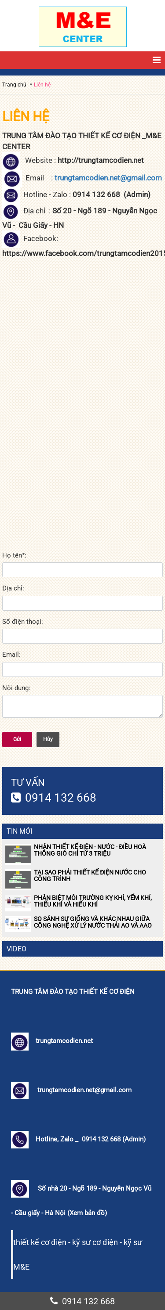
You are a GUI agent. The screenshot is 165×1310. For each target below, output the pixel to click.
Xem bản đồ (87, 1213)
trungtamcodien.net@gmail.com (108, 177)
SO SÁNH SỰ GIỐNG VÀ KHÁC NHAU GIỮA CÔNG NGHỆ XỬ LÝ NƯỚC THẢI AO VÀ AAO (93, 922)
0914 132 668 (60, 797)
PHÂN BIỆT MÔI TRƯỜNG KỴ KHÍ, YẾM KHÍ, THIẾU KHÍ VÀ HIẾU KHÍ (93, 901)
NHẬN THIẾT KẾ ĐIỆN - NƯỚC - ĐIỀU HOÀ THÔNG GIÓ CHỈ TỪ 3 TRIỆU (90, 850)
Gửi (17, 739)
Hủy (48, 739)
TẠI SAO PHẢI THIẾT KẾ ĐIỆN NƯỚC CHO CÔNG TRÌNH (90, 875)
